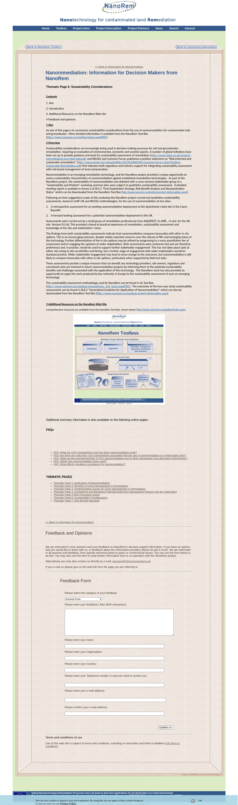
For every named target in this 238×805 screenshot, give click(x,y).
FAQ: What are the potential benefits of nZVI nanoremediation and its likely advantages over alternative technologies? (120, 458)
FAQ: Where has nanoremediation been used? (80, 461)
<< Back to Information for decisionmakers (119, 66)
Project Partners (138, 28)
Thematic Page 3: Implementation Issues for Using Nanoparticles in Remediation (99, 488)
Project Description (108, 28)
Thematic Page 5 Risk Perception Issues (76, 494)
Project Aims (81, 28)
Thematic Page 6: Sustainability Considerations (80, 497)
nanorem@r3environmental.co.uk (131, 561)
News (159, 28)
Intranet (190, 28)
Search (173, 28)
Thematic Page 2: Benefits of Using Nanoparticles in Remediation (90, 486)
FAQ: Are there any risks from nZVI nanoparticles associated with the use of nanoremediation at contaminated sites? (119, 455)
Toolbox (61, 28)
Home (46, 28)
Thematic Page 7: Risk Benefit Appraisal (76, 500)
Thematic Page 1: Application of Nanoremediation (81, 483)
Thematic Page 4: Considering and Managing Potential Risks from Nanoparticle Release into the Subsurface (115, 491)
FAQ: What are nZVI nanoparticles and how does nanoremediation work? (95, 452)
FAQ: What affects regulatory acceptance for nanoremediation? (89, 464)
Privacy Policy (68, 803)
